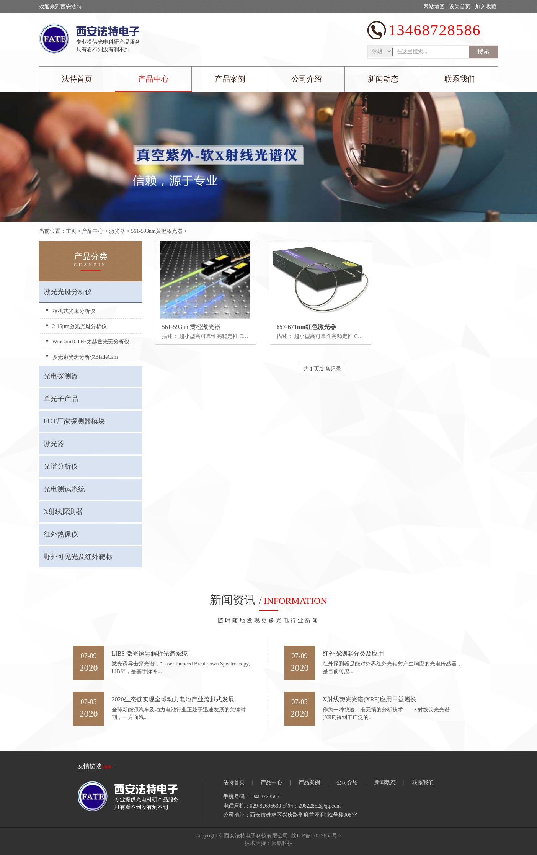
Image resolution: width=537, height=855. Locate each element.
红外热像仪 (61, 534)
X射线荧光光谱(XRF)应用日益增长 (369, 699)
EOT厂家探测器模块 (74, 421)
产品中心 (153, 79)
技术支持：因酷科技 (269, 843)
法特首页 (77, 79)
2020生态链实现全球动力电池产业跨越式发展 (173, 699)
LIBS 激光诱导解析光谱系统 (150, 653)
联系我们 (459, 79)
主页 (71, 231)
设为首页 (459, 7)
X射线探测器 (63, 511)
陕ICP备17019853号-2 (316, 836)
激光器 (117, 231)
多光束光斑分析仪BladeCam (85, 357)
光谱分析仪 (61, 466)
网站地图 (434, 7)
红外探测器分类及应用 (353, 653)
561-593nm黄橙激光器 (157, 231)
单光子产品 (61, 398)
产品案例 (230, 79)
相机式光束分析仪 (73, 311)
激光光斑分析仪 (68, 292)
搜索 (483, 51)
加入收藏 (485, 7)
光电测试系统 (64, 489)
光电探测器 (61, 376)
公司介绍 (306, 79)
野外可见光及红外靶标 (78, 557)
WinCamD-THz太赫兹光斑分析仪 (91, 342)
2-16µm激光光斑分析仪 (79, 326)
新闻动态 (383, 79)
